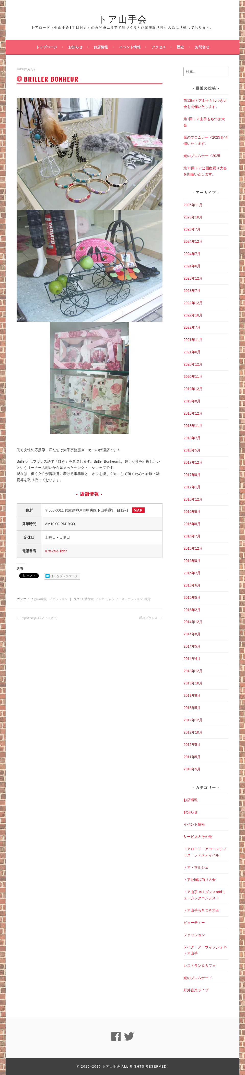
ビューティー (194, 923)
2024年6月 (192, 266)
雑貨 (147, 599)
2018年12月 (193, 413)
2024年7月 (192, 254)
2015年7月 (192, 573)
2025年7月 (192, 229)
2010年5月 (192, 769)
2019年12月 (193, 389)
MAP (138, 510)
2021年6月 (192, 352)
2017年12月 (193, 462)
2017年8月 (192, 475)
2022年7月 (192, 327)
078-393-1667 (56, 551)
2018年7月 (192, 438)
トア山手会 (122, 18)
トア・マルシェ (195, 867)
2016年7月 (192, 536)
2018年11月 (193, 426)
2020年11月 (193, 376)
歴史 (180, 47)
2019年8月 (192, 401)
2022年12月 (193, 303)
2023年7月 (192, 291)
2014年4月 (192, 659)
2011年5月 (192, 757)
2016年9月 (192, 511)
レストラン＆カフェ (199, 965)
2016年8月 (192, 524)
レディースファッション (126, 599)
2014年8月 (192, 634)
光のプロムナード (197, 978)
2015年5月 (192, 597)
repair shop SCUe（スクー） (38, 618)
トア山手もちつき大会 (201, 910)
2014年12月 (193, 622)
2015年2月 (192, 610)
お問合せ (202, 47)
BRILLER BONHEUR (51, 78)
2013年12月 (193, 671)
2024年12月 (193, 241)
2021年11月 (193, 340)
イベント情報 (130, 47)
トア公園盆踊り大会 (199, 880)
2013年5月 (192, 708)
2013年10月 (193, 683)
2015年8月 (192, 561)
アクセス (158, 47)
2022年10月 (193, 315)
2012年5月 (192, 744)
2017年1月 (192, 487)
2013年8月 (192, 695)
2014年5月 (192, 646)
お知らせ (75, 47)
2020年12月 (193, 364)
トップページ (46, 47)
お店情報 (101, 47)
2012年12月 (193, 720)
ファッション (58, 599)
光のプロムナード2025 (201, 156)
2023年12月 (193, 278)
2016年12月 (193, 499)
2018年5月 (192, 450)
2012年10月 (193, 732)
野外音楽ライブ (195, 990)
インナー (101, 599)
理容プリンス (150, 618)
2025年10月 (193, 217)
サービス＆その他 (197, 837)
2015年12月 (193, 548)
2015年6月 (192, 585)
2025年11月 (193, 205)
